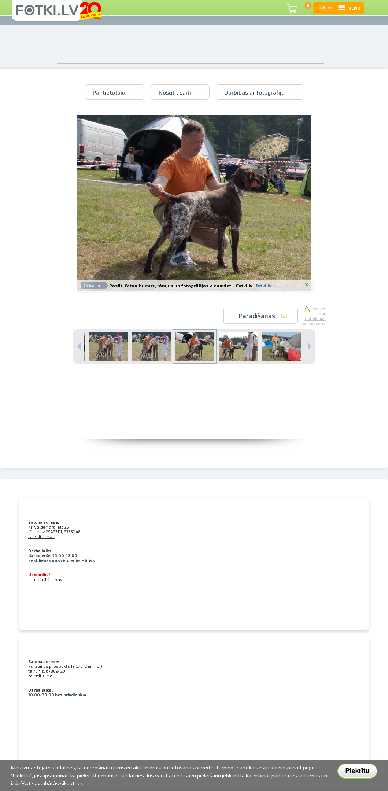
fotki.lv (263, 285)
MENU (349, 7)
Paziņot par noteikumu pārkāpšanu (314, 315)
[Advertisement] (194, 422)
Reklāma (92, 285)
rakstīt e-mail (41, 536)
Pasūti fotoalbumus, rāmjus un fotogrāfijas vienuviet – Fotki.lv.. (182, 285)
